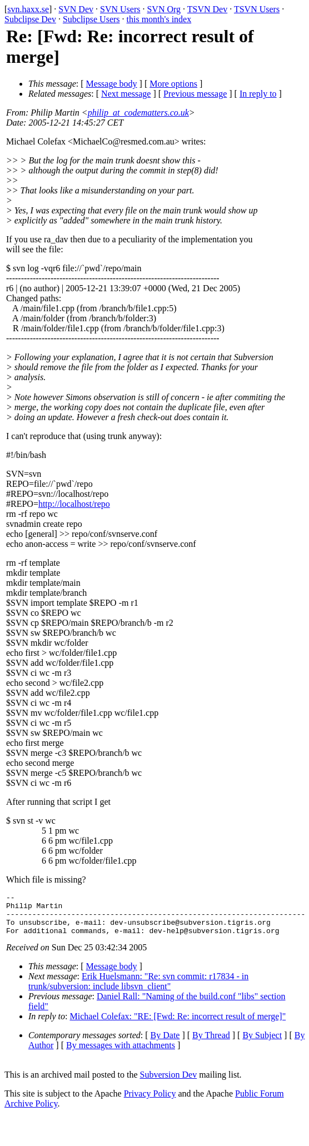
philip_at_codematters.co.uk (138, 112)
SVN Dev (75, 9)
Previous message (195, 93)
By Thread (211, 1043)
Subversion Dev (168, 1083)
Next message (126, 93)
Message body (111, 83)
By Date (165, 1043)
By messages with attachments (120, 1053)
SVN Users (120, 9)
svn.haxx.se (28, 9)
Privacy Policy (150, 1102)
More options (173, 83)
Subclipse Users (91, 19)
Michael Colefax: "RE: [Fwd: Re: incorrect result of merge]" (178, 1024)
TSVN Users (257, 9)
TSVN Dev (207, 9)
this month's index (159, 19)
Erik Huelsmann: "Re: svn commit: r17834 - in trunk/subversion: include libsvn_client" (138, 989)
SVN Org (164, 9)
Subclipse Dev (30, 19)
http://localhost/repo (74, 504)
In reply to (258, 93)
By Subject (262, 1043)
